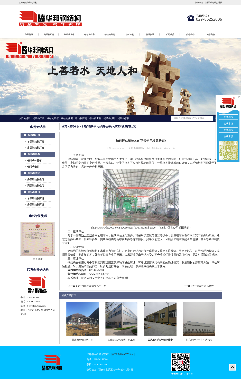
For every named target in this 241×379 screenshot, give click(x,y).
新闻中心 (74, 126)
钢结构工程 (95, 118)
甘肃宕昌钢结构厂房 (82, 340)
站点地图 (218, 2)
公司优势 (173, 34)
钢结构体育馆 (33, 160)
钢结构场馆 (71, 34)
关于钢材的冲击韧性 (203, 286)
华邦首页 (32, 34)
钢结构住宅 (92, 34)
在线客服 (228, 117)
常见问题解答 (88, 126)
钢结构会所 (32, 166)
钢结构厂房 (51, 34)
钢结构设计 (109, 118)
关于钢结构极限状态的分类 (92, 286)
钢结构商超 (112, 34)
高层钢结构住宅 (34, 185)
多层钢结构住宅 (34, 179)
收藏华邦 (199, 2)
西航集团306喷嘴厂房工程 (121, 340)
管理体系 (153, 34)
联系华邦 (209, 2)
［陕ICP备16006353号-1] (122, 354)
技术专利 (133, 34)
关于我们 (211, 34)
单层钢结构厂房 (34, 141)
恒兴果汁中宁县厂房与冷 (199, 340)
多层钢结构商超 (34, 204)
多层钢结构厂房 (34, 147)
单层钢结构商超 (34, 198)
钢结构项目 (123, 118)
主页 (64, 126)
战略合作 (193, 34)
